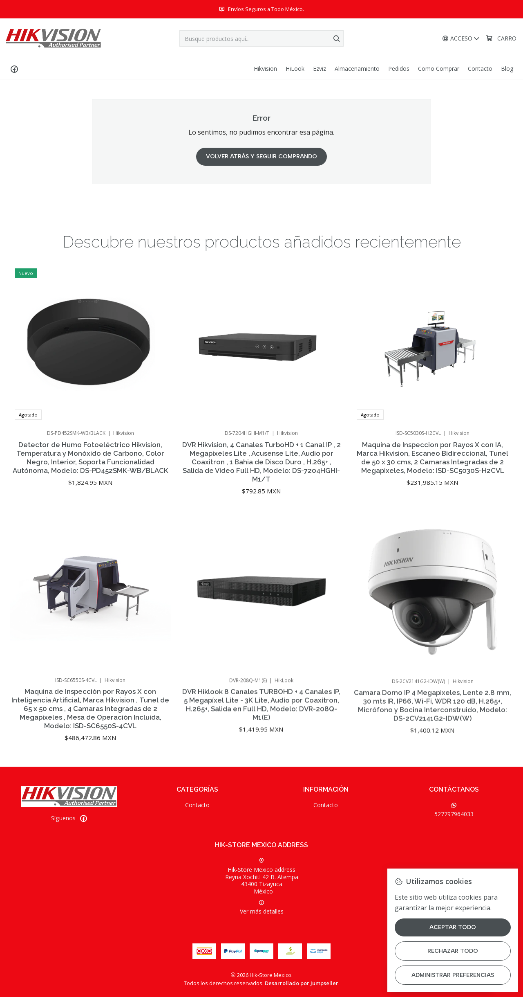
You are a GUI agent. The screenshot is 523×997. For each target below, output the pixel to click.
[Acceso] (461, 39)
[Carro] (501, 38)
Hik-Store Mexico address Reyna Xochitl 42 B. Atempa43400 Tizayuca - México (261, 876)
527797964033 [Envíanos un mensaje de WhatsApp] (454, 810)
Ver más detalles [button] (262, 907)
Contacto (197, 805)
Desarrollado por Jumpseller (301, 983)
